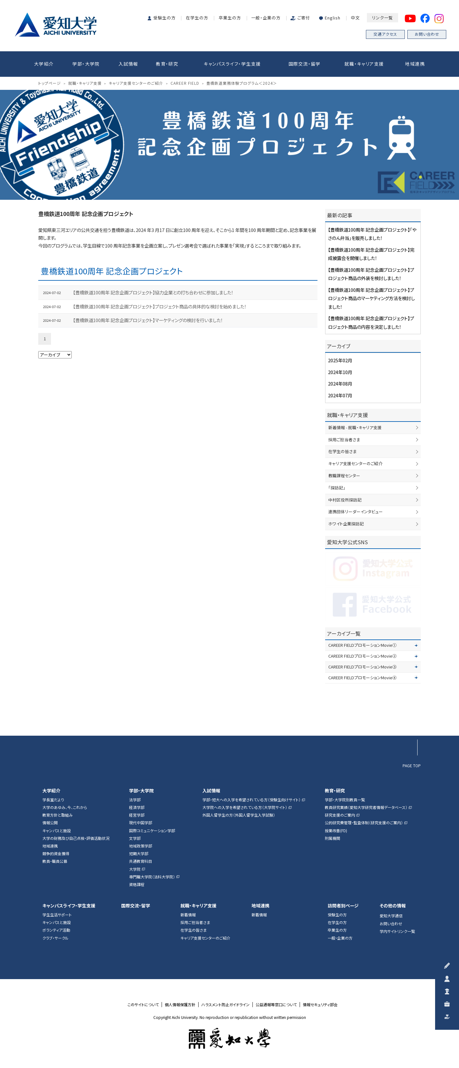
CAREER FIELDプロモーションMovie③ (362, 667)
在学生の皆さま (342, 451)
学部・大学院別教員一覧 (345, 799)
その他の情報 (393, 906)
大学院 (135, 869)
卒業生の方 (230, 18)
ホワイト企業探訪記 (346, 524)
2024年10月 (340, 372)
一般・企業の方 (265, 18)
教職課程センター (344, 476)
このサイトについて (143, 1004)
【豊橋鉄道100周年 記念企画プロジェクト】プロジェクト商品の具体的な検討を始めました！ (159, 306)
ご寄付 (303, 18)
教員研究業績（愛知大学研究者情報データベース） (366, 807)
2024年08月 (340, 383)
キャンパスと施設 (56, 830)
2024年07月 (340, 395)
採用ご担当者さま (344, 440)
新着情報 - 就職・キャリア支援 (355, 427)
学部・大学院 (85, 64)
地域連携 (415, 64)
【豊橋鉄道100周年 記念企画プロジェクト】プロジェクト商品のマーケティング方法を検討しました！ (371, 298)
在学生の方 (197, 18)
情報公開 (50, 822)
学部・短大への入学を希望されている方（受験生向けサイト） (251, 799)
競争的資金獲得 (55, 853)
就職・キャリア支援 (364, 64)
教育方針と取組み (57, 815)
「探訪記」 (336, 488)
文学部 (135, 838)
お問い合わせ (427, 34)
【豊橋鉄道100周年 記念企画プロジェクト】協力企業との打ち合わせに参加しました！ (153, 292)
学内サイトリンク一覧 (397, 931)
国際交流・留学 (304, 64)
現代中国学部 (140, 822)
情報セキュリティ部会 (320, 1004)
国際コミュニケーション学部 (152, 830)
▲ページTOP (409, 721)
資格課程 (136, 884)
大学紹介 (44, 64)
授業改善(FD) (336, 830)
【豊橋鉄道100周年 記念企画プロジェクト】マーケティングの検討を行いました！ (148, 320)
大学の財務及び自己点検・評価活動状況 (75, 838)
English (332, 18)
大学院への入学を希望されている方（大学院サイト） (244, 807)
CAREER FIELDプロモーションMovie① (362, 645)
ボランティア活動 (56, 930)
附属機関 (332, 838)
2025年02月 (340, 360)
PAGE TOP (412, 765)
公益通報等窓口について (276, 1004)
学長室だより (53, 799)
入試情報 (128, 64)
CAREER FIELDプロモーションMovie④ (362, 678)
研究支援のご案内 (340, 815)
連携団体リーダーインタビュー (355, 512)
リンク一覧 (382, 18)
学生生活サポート (57, 914)
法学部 (135, 799)
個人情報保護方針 (180, 1004)
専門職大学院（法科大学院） (152, 876)
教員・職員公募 (54, 861)
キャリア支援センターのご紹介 (355, 463)
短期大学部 (138, 853)
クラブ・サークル (55, 938)
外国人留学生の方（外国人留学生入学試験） (238, 815)
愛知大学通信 (391, 915)
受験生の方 (164, 18)
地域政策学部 (140, 845)
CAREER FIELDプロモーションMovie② (362, 656)
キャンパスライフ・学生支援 (232, 64)
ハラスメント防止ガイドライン (225, 1004)
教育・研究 (167, 64)
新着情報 (188, 914)
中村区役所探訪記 (344, 500)
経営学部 (136, 815)
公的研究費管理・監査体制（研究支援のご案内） (364, 822)
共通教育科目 (140, 861)
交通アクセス (385, 34)
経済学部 (136, 807)
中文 (355, 18)
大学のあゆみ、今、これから (64, 807)
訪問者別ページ (343, 906)
